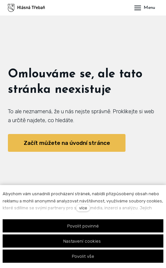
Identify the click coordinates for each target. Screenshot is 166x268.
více (83, 207)
